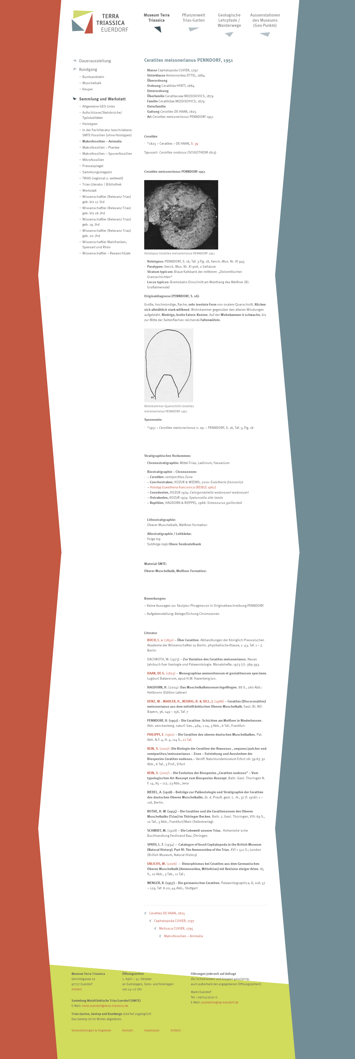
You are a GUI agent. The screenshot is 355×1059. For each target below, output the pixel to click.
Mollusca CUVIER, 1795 (176, 928)
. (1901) (161, 734)
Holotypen (90, 123)
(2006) (172, 863)
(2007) (158, 772)
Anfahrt (76, 989)
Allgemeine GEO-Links (98, 106)
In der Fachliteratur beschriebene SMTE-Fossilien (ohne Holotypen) (107, 132)
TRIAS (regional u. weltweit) (102, 178)
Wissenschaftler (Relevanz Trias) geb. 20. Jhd (106, 233)
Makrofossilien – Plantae (100, 147)
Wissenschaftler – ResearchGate (106, 253)
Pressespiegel (92, 165)
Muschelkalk (91, 82)
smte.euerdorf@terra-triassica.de (105, 1005)
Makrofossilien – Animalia (102, 141)
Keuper (87, 89)
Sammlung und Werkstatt (102, 99)
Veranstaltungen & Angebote (91, 1030)
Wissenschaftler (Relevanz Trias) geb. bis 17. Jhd (106, 199)
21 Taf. (187, 739)
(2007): (159, 748)
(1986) (185, 701)
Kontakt (127, 1030)
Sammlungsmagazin (97, 171)
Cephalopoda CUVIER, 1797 (174, 920)
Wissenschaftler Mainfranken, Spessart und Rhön (104, 244)
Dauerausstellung (95, 61)
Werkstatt (89, 190)
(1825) (161, 673)
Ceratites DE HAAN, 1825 (167, 913)
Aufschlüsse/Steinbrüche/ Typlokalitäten (102, 115)
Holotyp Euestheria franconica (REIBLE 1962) (183, 487)
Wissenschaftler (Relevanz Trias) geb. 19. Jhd (106, 222)
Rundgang (88, 69)
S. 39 (194, 143)
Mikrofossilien (93, 159)
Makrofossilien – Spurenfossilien (107, 153)
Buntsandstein (93, 76)
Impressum (152, 1030)
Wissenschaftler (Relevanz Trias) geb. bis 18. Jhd (106, 210)
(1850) (160, 639)
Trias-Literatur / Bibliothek (102, 184)
